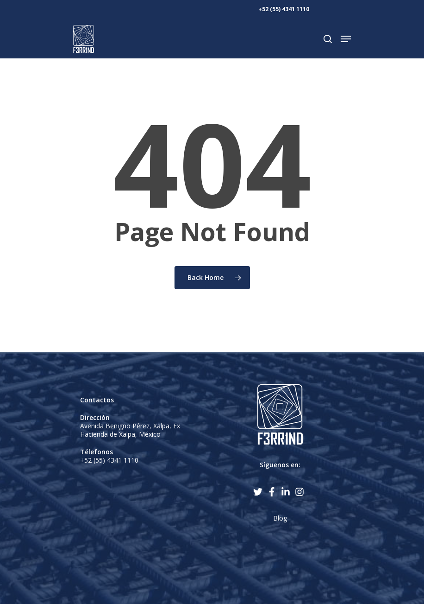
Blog (280, 518)
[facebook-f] (273, 491)
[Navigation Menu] (346, 39)
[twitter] (259, 491)
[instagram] (301, 491)
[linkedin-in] (287, 491)
